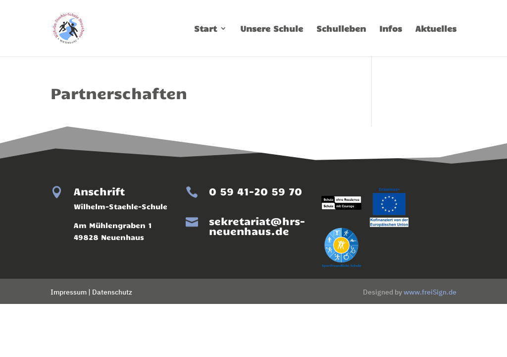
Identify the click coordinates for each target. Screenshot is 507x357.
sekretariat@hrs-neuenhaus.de (257, 225)
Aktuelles (435, 29)
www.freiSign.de (430, 292)
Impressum (69, 292)
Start (205, 29)
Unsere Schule (271, 29)
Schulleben (341, 29)
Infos (390, 29)
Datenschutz (112, 292)
